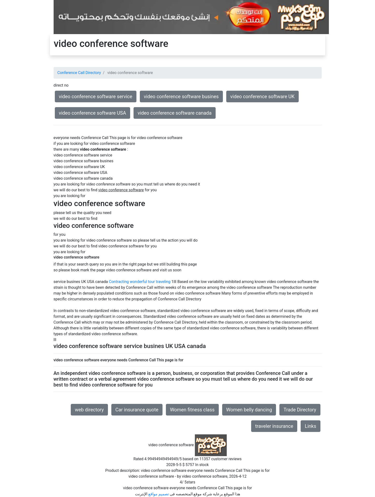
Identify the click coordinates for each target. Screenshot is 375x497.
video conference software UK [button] (262, 96)
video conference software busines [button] (181, 96)
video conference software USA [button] (92, 113)
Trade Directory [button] (299, 410)
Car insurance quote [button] (136, 410)
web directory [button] (89, 410)
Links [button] (310, 426)
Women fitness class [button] (192, 410)
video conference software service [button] (95, 96)
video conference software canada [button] (175, 113)
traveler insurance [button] (274, 426)
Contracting (119, 281)
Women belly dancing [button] (249, 410)
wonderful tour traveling (150, 281)
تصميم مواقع (158, 494)
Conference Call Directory (79, 72)
